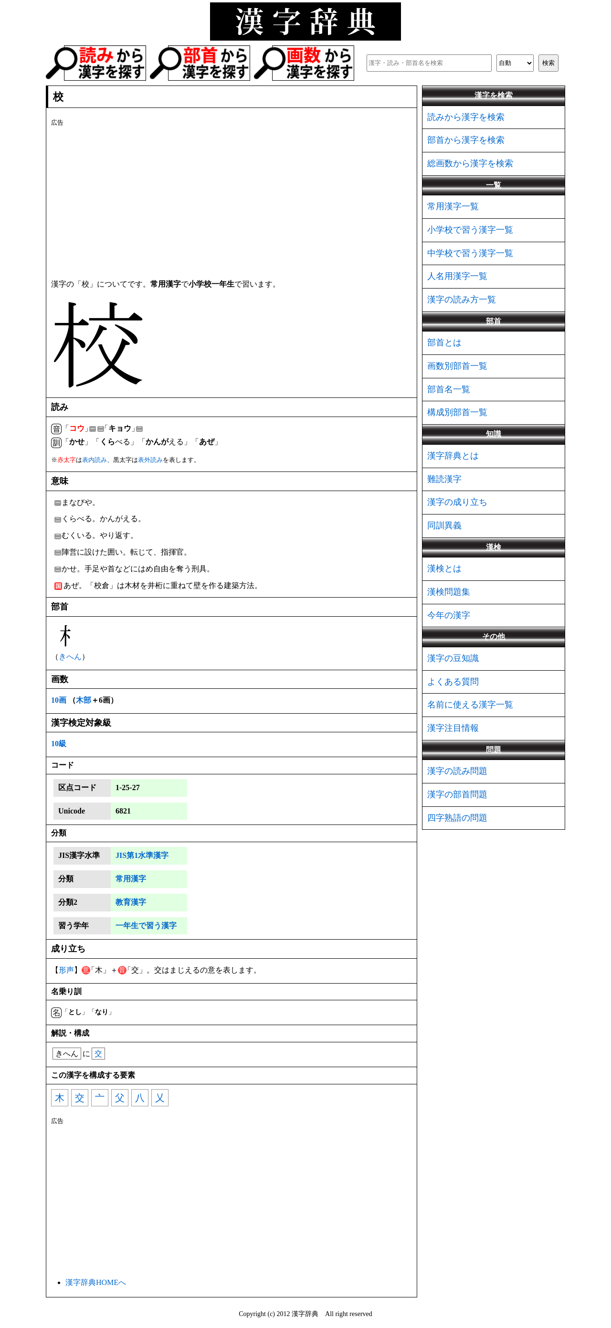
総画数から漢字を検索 (470, 163)
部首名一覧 (448, 389)
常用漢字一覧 (453, 206)
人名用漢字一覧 (457, 276)
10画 (58, 700)
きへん (70, 657)
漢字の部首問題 (457, 794)
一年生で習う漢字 (146, 925)
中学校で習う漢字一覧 (470, 253)
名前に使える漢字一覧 (470, 704)
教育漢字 (131, 902)
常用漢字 (131, 879)
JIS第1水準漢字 (142, 855)
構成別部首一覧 (457, 412)
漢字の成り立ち (457, 502)
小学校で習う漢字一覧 (470, 230)
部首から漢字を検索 (466, 140)
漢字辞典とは (453, 456)
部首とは (444, 342)
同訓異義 (444, 525)
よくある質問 (453, 681)
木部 (83, 700)
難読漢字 (444, 479)
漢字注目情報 (453, 728)
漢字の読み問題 (457, 771)
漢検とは (444, 568)
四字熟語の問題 (457, 818)
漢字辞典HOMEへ (95, 1282)
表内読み (94, 460)
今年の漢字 (448, 615)
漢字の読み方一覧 (461, 299)
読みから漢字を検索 (466, 117)
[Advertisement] (231, 201)
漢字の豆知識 (453, 658)
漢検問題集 (448, 592)
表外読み (150, 460)
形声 (66, 970)
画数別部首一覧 (457, 366)
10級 (58, 743)
